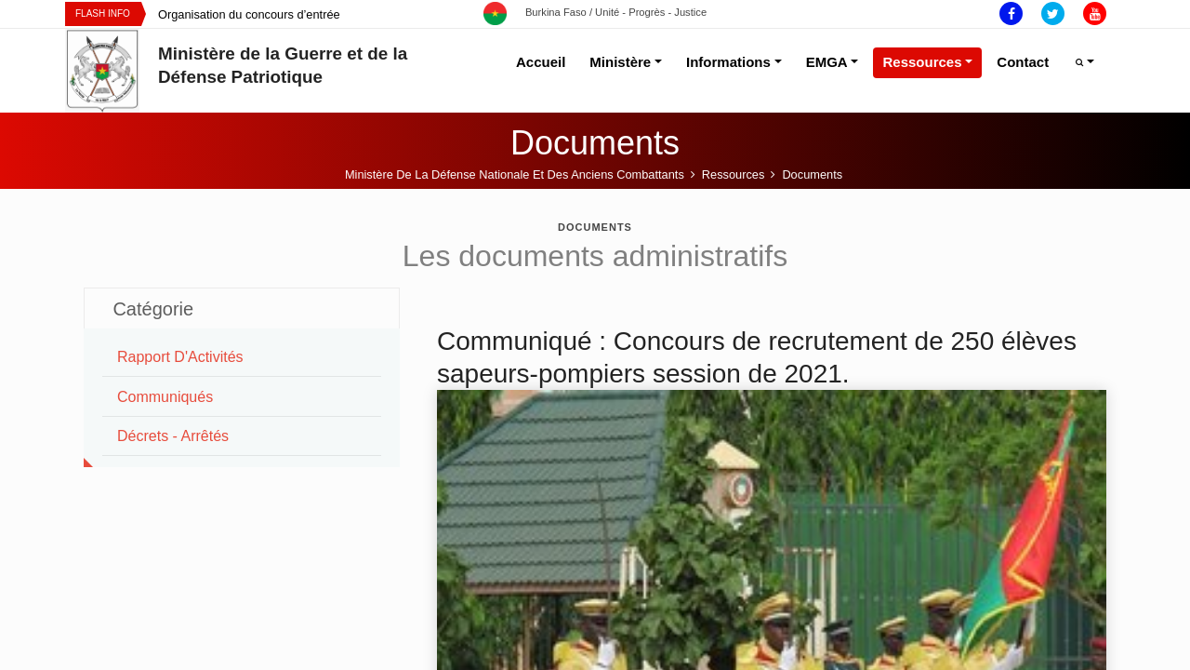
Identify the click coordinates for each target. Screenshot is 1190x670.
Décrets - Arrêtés (173, 436)
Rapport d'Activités (180, 357)
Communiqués (165, 397)
